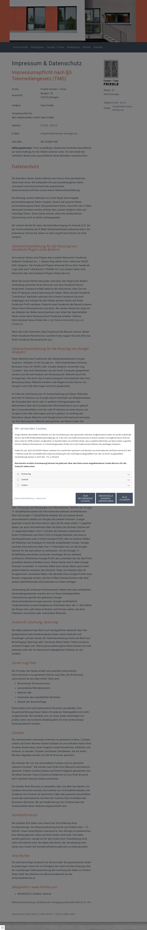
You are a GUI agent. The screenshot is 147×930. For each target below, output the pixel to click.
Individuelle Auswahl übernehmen (92, 498)
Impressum (41, 498)
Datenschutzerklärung (24, 498)
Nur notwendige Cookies (65, 498)
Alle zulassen (119, 498)
